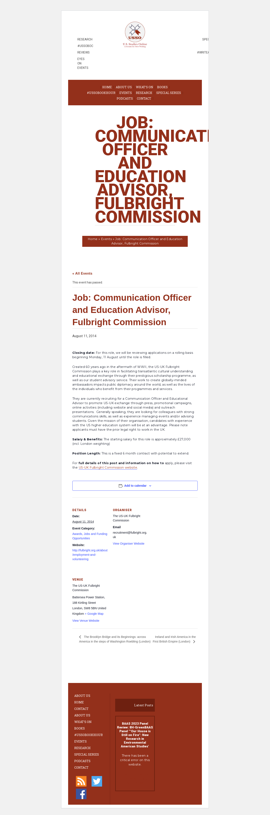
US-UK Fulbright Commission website (108, 467)
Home (107, 87)
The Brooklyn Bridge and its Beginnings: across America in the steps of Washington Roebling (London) (115, 639)
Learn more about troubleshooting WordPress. (135, 778)
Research (144, 93)
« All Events (82, 273)
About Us (124, 87)
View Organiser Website (128, 543)
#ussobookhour (101, 93)
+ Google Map (94, 613)
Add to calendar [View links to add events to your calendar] (135, 485)
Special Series (168, 93)
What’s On (144, 87)
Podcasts (125, 98)
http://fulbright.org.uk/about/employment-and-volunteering (90, 555)
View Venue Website (85, 620)
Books (162, 87)
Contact (144, 98)
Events (125, 93)
